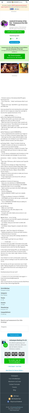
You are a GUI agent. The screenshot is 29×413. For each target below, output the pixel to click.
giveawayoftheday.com (17, 407)
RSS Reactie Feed (16, 399)
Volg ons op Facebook (16, 401)
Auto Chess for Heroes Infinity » (14, 370)
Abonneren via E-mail (14, 381)
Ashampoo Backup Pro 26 (18, 340)
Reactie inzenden (14, 42)
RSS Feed (16, 396)
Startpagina (14, 376)
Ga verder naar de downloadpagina (14, 361)
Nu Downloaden (14, 57)
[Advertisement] (14, 16)
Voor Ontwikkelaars (14, 378)
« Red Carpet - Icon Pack (14, 366)
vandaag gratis (14, 32)
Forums (14, 387)
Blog (14, 390)
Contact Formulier (14, 384)
